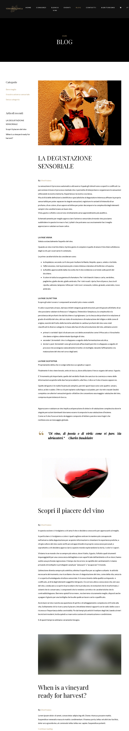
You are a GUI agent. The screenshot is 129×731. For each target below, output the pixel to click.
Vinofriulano (46, 180)
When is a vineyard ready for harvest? (63, 682)
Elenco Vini (55, 9)
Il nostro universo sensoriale (18, 94)
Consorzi (41, 7)
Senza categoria (12, 99)
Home (28, 7)
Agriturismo (108, 7)
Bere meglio (11, 89)
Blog (78, 7)
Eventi (67, 7)
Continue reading (45, 719)
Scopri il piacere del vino (71, 501)
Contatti (91, 7)
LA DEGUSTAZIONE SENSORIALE (65, 162)
